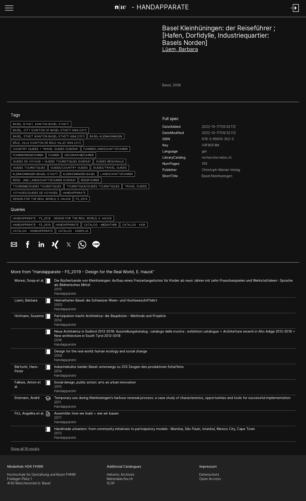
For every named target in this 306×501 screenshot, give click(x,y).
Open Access (210, 479)
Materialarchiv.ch (120, 479)
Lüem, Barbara (180, 49)
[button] (9, 8)
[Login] (295, 12)
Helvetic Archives (120, 474)
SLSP (111, 483)
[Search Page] (152, 8)
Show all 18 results (25, 448)
